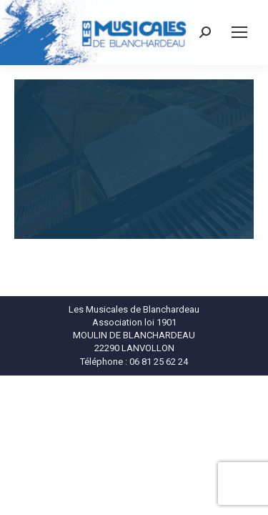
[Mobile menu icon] (239, 32)
